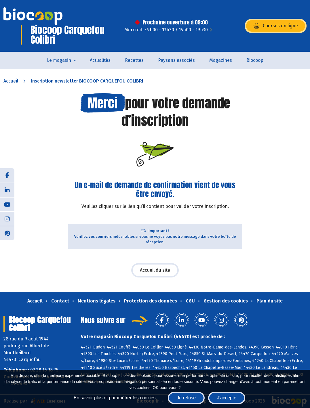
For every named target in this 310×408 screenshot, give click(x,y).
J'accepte (226, 397)
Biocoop (254, 60)
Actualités (100, 60)
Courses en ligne (275, 26)
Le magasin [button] (59, 60)
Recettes (134, 60)
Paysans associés (176, 60)
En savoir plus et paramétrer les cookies (115, 397)
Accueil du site (155, 270)
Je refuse (186, 397)
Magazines (220, 60)
